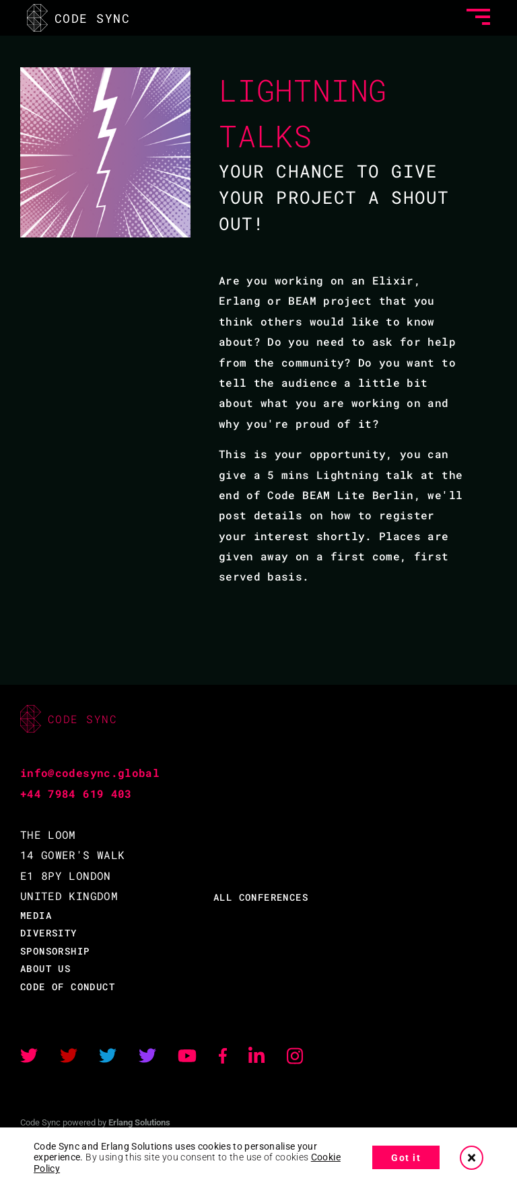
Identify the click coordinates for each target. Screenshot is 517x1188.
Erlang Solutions (139, 1122)
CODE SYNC (78, 18)
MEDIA (36, 915)
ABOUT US (45, 968)
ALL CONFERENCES (260, 897)
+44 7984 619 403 (76, 793)
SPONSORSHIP (55, 950)
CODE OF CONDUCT (67, 986)
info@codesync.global (90, 773)
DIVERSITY (48, 932)
